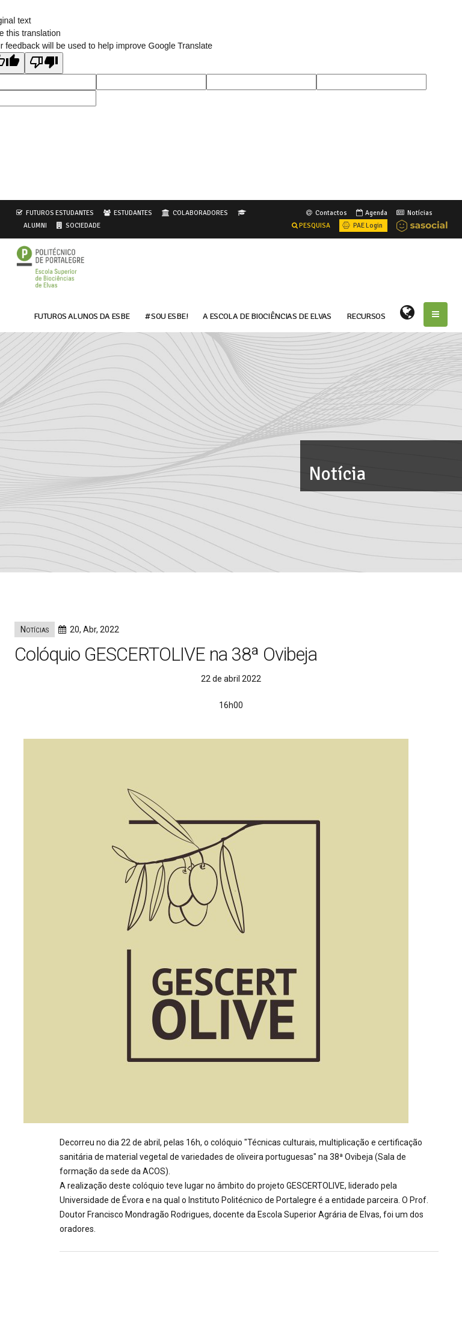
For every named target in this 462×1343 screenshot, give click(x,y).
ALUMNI (35, 225)
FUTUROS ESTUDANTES (60, 212)
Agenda (370, 212)
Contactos (325, 212)
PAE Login (361, 225)
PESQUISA (311, 225)
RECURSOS (365, 315)
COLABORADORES (200, 212)
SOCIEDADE (83, 225)
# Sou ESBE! (166, 315)
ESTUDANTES (133, 212)
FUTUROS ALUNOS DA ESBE (82, 315)
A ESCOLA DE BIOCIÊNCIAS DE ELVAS (267, 315)
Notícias (414, 212)
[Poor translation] (44, 63)
